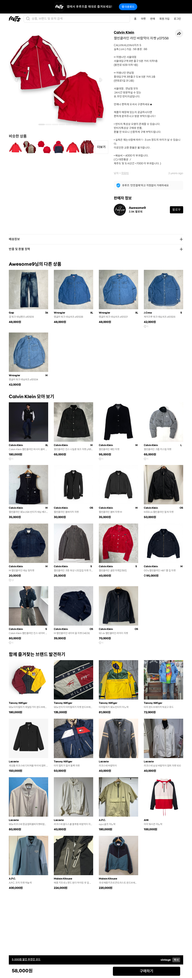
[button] (16, 80)
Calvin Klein (124, 32)
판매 (152, 18)
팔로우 (176, 209)
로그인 (177, 18)
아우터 (125, 173)
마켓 (143, 18)
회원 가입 (164, 18)
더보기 (101, 147)
